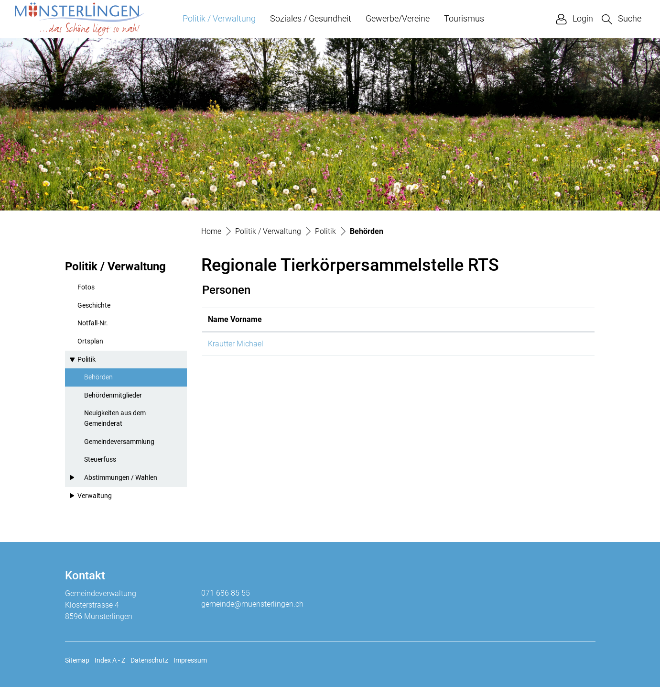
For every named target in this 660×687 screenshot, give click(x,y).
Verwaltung (94, 496)
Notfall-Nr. (92, 323)
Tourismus (464, 18)
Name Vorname (235, 319)
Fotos (86, 287)
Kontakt (409, 319)
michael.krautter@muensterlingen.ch (457, 343)
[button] (621, 19)
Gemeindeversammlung (119, 442)
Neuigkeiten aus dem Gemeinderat (115, 418)
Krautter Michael (235, 343)
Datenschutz (149, 660)
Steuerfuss (100, 459)
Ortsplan (90, 341)
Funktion (335, 319)
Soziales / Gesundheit (310, 18)
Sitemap (77, 660)
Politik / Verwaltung (219, 18)
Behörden (107, 380)
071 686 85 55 (225, 593)
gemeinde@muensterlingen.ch (252, 604)
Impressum (190, 660)
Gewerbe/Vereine (398, 18)
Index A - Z (110, 660)
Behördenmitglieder (113, 395)
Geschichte (93, 305)
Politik (86, 359)
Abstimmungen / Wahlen (120, 478)
